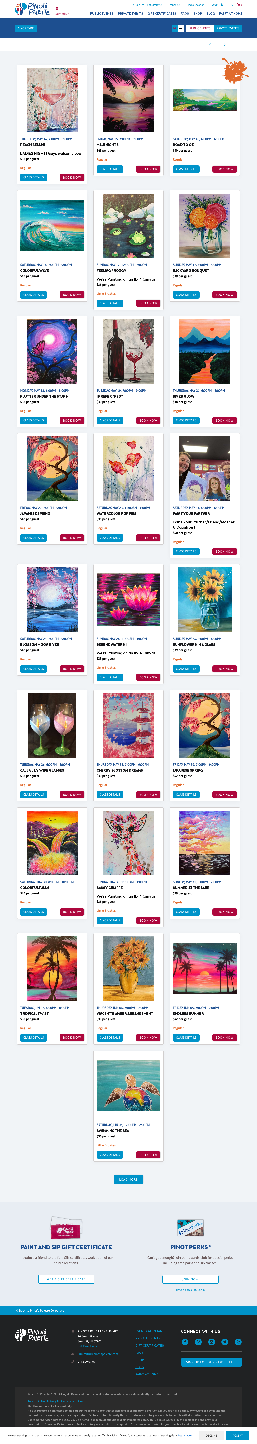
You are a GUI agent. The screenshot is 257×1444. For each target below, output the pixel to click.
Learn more (185, 1435)
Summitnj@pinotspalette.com (98, 1354)
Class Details (33, 177)
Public (199, 28)
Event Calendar (148, 1331)
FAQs (185, 14)
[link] (224, 44)
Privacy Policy (56, 1402)
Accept (238, 1435)
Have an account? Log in (190, 1289)
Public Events (101, 14)
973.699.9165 (86, 1362)
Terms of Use (36, 1402)
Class (26, 28)
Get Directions (87, 1346)
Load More (128, 1179)
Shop (197, 14)
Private (228, 28)
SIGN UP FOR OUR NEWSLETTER (211, 1362)
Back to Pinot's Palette (149, 4)
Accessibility (75, 1402)
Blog (210, 14)
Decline (211, 1435)
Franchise (174, 4)
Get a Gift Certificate (66, 1279)
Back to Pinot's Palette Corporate (41, 1310)
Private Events (130, 14)
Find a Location (195, 4)
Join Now (190, 1279)
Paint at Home (230, 14)
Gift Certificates (162, 14)
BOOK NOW (72, 177)
